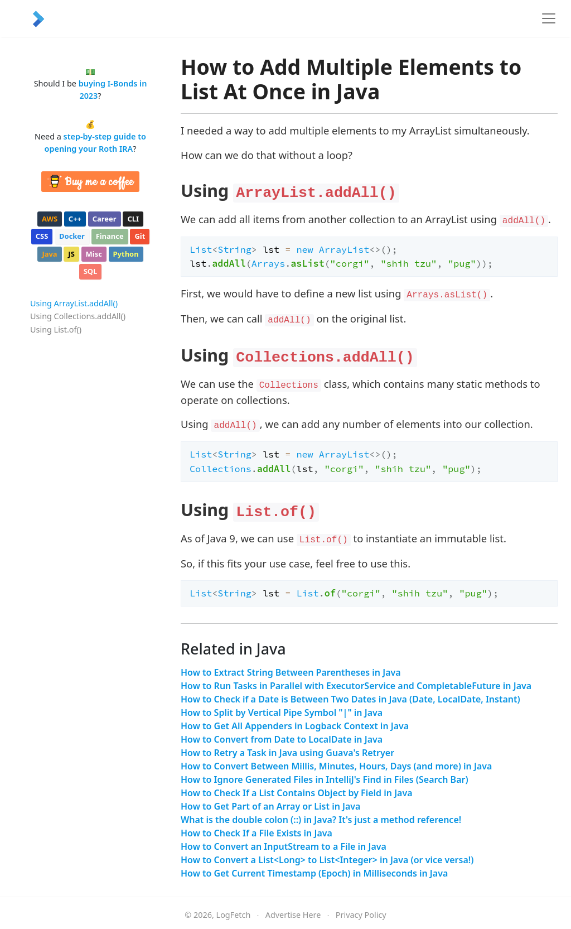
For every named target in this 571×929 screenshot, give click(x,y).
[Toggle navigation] (548, 18)
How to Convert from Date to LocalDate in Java (282, 739)
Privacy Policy (361, 914)
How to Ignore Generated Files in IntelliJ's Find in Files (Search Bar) (324, 779)
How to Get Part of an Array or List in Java (270, 806)
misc (94, 254)
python (126, 254)
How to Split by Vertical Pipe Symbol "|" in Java (282, 712)
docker (72, 236)
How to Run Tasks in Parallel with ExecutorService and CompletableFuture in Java (356, 686)
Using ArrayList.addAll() (74, 303)
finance (110, 236)
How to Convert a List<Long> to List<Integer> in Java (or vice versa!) (327, 860)
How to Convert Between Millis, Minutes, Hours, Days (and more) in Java (336, 766)
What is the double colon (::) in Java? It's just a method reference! (321, 820)
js (71, 254)
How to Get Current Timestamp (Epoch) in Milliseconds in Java (314, 873)
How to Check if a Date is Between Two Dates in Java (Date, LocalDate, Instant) (350, 699)
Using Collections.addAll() (77, 316)
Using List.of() (55, 329)
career (105, 219)
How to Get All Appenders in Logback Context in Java (295, 726)
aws (49, 219)
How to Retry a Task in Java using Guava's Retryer (287, 753)
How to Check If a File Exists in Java (256, 833)
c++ (75, 219)
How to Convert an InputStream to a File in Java (283, 846)
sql (91, 271)
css (42, 236)
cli (133, 219)
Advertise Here (293, 914)
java (49, 254)
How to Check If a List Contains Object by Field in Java (297, 793)
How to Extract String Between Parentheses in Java (291, 672)
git (139, 236)
